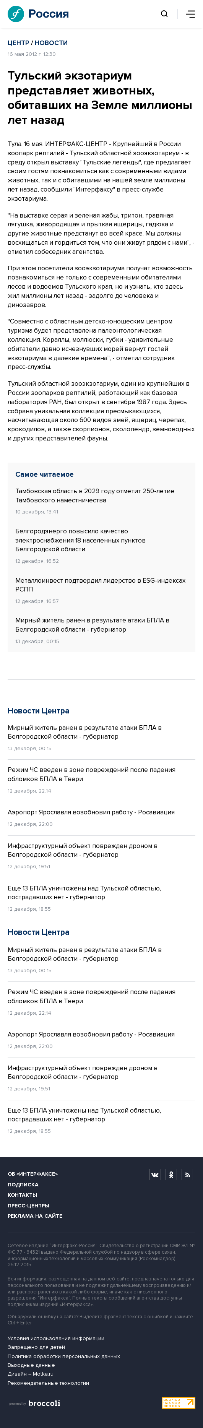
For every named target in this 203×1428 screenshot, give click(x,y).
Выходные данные (31, 1365)
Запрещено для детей (36, 1347)
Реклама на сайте (35, 1216)
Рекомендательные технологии (48, 1383)
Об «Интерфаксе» (33, 1174)
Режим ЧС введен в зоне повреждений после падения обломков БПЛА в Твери (91, 774)
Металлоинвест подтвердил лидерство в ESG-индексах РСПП (100, 585)
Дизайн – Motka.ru (31, 1374)
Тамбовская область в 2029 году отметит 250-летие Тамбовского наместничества (94, 495)
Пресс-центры (28, 1205)
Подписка (23, 1184)
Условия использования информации (56, 1338)
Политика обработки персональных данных (64, 1356)
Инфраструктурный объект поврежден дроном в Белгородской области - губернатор (83, 850)
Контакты (22, 1195)
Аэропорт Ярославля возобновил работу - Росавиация (91, 812)
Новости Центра (39, 711)
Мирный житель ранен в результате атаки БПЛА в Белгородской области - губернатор (92, 625)
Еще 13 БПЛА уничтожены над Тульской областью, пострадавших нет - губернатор (84, 893)
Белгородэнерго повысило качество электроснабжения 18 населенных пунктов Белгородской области (80, 540)
